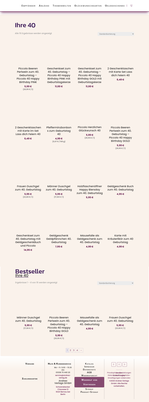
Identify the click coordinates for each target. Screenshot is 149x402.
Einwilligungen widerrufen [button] (119, 378)
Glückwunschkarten (88, 5)
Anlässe (44, 5)
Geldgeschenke (115, 5)
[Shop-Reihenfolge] (116, 34)
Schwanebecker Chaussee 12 (63, 388)
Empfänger (29, 5)
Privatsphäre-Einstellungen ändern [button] (119, 373)
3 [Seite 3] (73, 350)
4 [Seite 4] (77, 350)
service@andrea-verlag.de (63, 376)
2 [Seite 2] (70, 350)
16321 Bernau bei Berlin (63, 393)
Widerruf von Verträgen (89, 382)
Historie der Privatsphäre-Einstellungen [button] (119, 376)
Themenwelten (62, 5)
